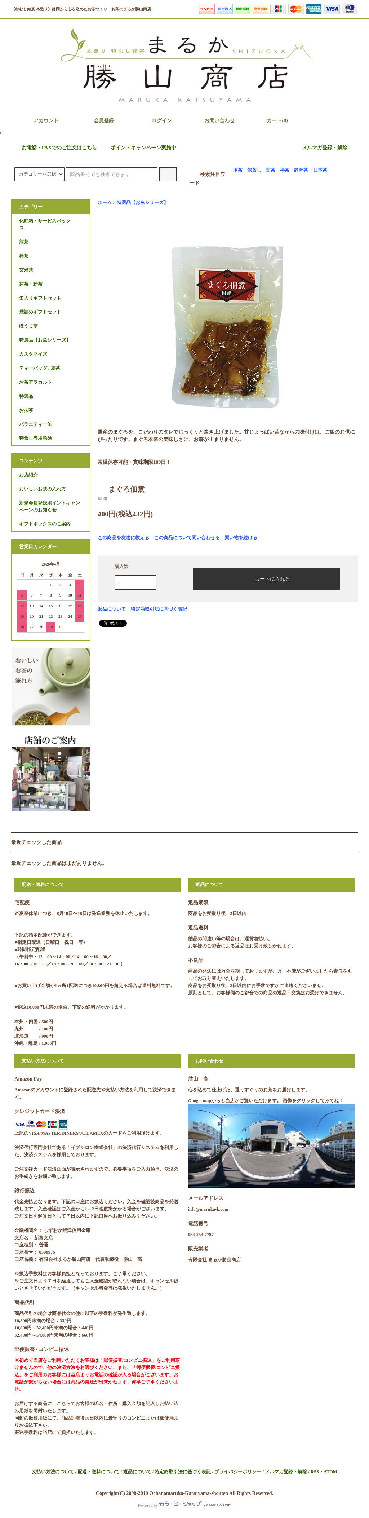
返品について (112, 609)
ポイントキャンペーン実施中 (139, 147)
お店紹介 (28, 475)
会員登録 (97, 120)
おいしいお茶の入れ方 (42, 489)
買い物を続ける (240, 537)
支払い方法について (53, 1471)
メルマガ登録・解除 (324, 147)
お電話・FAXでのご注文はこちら (55, 147)
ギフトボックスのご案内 (45, 524)
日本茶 (320, 170)
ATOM (330, 1471)
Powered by (184, 1505)
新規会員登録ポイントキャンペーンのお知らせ (49, 506)
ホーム (105, 202)
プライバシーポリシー (237, 1471)
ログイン (155, 120)
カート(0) (271, 120)
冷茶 (238, 170)
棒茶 (284, 170)
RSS (315, 1471)
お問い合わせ (213, 120)
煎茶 (270, 170)
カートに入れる (266, 578)
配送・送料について (98, 1471)
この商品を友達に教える (123, 537)
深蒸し (254, 170)
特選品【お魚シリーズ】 (142, 202)
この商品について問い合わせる (187, 537)
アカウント (40, 120)
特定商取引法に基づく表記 (159, 609)
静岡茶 (301, 170)
